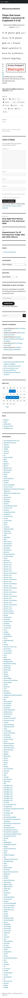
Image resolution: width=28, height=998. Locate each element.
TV (4, 966)
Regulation (7, 874)
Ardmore (6, 453)
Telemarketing (8, 941)
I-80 (5, 689)
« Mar (7, 407)
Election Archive (8, 611)
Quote (5, 865)
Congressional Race (9, 512)
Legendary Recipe (9, 726)
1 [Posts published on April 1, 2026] (10, 391)
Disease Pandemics (9, 554)
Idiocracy (6, 691)
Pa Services (7, 811)
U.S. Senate (7, 968)
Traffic (6, 949)
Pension (6, 838)
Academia (6, 447)
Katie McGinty (8, 714)
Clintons (6, 503)
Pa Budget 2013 (8, 792)
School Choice (8, 899)
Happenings (7, 659)
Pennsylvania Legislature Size (12, 834)
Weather (6, 983)
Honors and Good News (11, 680)
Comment (5, 149)
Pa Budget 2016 (8, 798)
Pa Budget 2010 (8, 785)
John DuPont (7, 705)
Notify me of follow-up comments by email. (14, 194)
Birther (6, 466)
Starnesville (7, 928)
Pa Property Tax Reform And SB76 (14, 808)
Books (5, 474)
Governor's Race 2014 (10, 647)
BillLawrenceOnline (11, 9)
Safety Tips (7, 888)
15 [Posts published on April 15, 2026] (10, 397)
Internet (6, 697)
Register (6, 420)
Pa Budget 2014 (8, 794)
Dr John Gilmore (8, 556)
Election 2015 (8, 569)
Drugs (5, 558)
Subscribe (8, 303)
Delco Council (8, 541)
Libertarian (7, 735)
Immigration (7, 693)
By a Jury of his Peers (10, 370)
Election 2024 (8, 602)
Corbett (6, 518)
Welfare (6, 985)
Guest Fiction (8, 653)
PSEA (5, 863)
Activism (6, 451)
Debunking (7, 537)
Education (7, 560)
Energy (6, 615)
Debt (5, 535)
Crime (5, 525)
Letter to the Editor (9, 733)
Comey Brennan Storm (10, 506)
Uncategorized (8, 973)
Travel (5, 954)
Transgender (7, 951)
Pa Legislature (8, 806)
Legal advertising (9, 724)
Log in (5, 422)
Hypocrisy (7, 686)
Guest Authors (8, 651)
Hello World (7, 670)
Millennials (7, 756)
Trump (6, 956)
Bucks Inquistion (9, 478)
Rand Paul (7, 869)
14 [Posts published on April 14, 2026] (7, 397)
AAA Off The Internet (10, 442)
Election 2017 (7, 575)
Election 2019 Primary (10, 583)
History (6, 674)
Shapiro (6, 916)
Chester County (8, 487)
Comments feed (8, 426)
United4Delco (8, 977)
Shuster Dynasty (8, 920)
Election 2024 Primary (10, 604)
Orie (5, 783)
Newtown (6, 771)
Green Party (7, 649)
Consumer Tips (8, 516)
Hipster (6, 672)
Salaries (6, 890)
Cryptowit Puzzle (6, 131)
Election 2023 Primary (10, 600)
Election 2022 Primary (10, 596)
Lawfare (6, 722)
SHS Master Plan (9, 918)
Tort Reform (7, 947)
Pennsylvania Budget (10, 817)
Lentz (5, 729)
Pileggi (6, 846)
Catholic (6, 482)
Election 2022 (8, 594)
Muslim (6, 766)
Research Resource (9, 880)
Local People (7, 737)
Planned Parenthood (10, 848)
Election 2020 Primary (10, 588)
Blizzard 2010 (8, 468)
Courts (6, 522)
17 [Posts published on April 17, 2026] (17, 397)
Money (6, 758)
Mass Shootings (8, 750)
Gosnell (6, 644)
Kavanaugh (7, 716)
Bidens (6, 461)
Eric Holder (7, 619)
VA (4, 979)
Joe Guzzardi (7, 703)
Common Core (8, 508)
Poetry (6, 851)
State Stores (7, 930)
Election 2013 (7, 564)
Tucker (6, 962)
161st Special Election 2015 (11, 440)
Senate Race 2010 (9, 907)
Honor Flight (7, 678)
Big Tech (6, 464)
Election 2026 (8, 609)
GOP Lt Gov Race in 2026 (11, 368)
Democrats (7, 548)
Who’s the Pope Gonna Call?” (12, 366)
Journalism (7, 708)
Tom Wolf (6, 943)
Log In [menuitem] (2, 1)
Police (5, 853)
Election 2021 (8, 590)
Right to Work (8, 884)
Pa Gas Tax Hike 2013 (10, 804)
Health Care (7, 665)
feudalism (6, 623)
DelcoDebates (8, 546)
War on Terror (8, 981)
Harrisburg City (8, 661)
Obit (5, 775)
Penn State (7, 815)
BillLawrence (7, 129)
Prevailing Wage (8, 861)
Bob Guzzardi (8, 470)
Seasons (6, 901)
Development (8, 550)
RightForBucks (8, 886)
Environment (8, 617)
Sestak (6, 914)
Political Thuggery (9, 855)
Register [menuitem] (6, 1)
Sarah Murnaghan (9, 897)
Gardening (7, 634)
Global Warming (8, 640)
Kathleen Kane (8, 712)
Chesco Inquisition (9, 485)
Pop (5, 857)
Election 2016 (8, 571)
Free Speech (7, 628)
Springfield (7, 924)
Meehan (6, 752)
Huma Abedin (8, 682)
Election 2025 (8, 607)
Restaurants (7, 882)
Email (4, 179)
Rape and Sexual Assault (11, 872)
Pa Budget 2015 (8, 796)
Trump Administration (10, 958)
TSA (5, 960)
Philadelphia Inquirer (10, 844)
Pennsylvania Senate (10, 836)
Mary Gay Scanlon (9, 747)
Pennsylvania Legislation (11, 832)
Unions (6, 975)
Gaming (6, 632)
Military (6, 754)
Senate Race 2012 (9, 909)
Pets (5, 840)
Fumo (5, 630)
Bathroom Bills (8, 457)
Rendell (6, 878)
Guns (5, 655)
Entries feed (7, 424)
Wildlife (6, 987)
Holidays (6, 676)
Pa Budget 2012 (8, 790)
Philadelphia (7, 842)
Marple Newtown (9, 745)
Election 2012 (8, 562)
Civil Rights (7, 501)
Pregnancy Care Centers (11, 859)
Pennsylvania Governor (10, 829)
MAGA (5, 741)
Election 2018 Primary (10, 579)
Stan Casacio (7, 926)
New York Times (8, 768)
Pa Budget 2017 (8, 800)
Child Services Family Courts (12, 493)
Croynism (6, 527)
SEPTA (6, 912)
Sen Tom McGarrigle (10, 903)
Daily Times (7, 531)
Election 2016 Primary (10, 573)
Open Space (7, 781)
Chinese (6, 495)
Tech (5, 939)
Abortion (6, 445)
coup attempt (8, 520)
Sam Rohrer (7, 893)
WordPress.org (8, 428)
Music (5, 764)
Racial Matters (8, 867)
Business (6, 480)
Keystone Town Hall (10, 718)
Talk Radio (7, 933)
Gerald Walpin (8, 636)
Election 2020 (8, 586)
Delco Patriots (8, 543)
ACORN (6, 449)
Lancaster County (9, 720)
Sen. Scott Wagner (9, 905)
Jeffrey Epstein (8, 701)
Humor (6, 684)
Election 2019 (8, 581)
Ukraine (6, 970)
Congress (6, 510)
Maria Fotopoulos (9, 743)
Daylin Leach (7, 533)
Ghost (5, 638)
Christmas (7, 499)
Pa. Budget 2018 (8, 813)
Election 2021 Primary (10, 592)
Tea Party (6, 937)
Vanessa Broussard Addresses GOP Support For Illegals (14, 339)
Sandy (5, 895)
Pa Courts (6, 802)
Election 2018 (8, 577)
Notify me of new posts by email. (12, 197)
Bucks (5, 476)
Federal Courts (8, 621)
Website (4, 186)
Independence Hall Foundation (13, 695)
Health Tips (7, 668)
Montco (6, 760)
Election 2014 (8, 567)
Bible (5, 459)
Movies (6, 762)
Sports (6, 922)
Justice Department (9, 710)
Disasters (6, 552)
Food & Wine (7, 625)
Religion (6, 876)
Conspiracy (7, 514)
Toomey (6, 945)
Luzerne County (8, 739)
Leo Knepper (7, 731)
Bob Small (7, 472)
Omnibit (6, 777)
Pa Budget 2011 (8, 787)
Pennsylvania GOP (9, 827)
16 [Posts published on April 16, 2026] (14, 397)
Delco (5, 539)
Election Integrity (9, 613)
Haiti (5, 657)
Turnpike (6, 964)
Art (5, 455)
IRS (5, 699)
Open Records (8, 779)
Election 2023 (8, 598)
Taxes (5, 935)
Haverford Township (10, 663)
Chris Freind (7, 497)
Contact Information (10, 252)
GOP (5, 642)
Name (4, 171)
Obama (6, 773)
